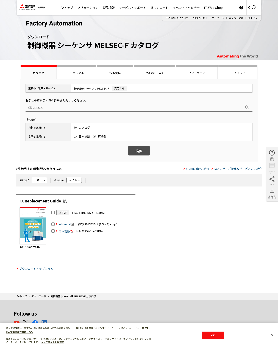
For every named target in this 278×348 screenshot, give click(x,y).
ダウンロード (159, 7)
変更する (119, 88)
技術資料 (115, 73)
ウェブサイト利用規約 (52, 342)
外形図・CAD (154, 73)
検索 (139, 150)
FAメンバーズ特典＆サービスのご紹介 (238, 168)
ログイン (253, 18)
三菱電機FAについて (177, 18)
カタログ (38, 73)
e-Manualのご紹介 (197, 168)
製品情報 (109, 7)
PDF (64, 212)
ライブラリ (238, 73)
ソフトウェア (196, 73)
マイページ (218, 18)
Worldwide (241, 7)
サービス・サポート (132, 7)
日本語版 (66, 231)
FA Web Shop (213, 7)
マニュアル (77, 73)
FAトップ (67, 7)
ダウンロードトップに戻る (36, 268)
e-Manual (66, 224)
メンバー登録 (236, 18)
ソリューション (87, 7)
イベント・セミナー (186, 7)
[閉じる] (272, 335)
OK (213, 335)
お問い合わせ (200, 18)
